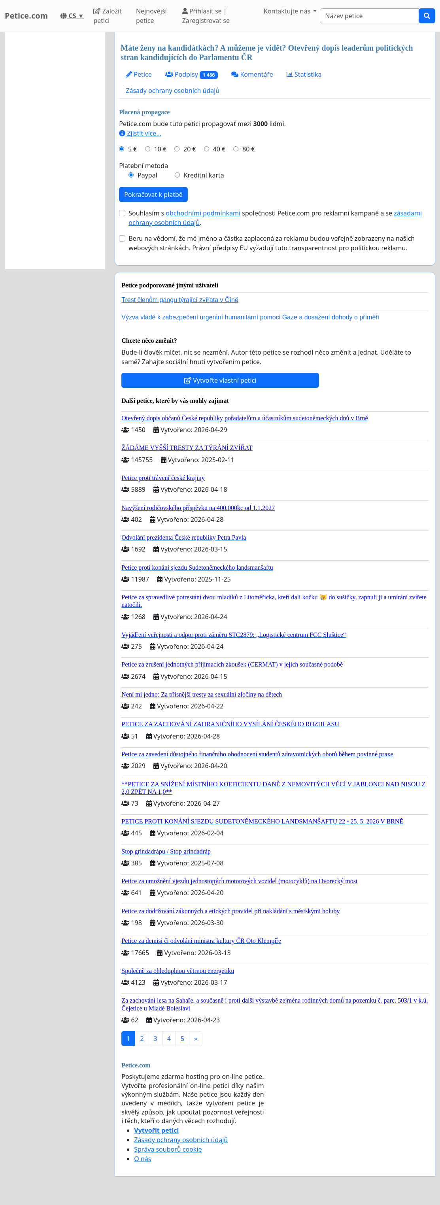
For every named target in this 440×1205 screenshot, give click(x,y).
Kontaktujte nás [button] (288, 11)
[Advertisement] (55, 150)
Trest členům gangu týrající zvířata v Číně (179, 300)
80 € (248, 149)
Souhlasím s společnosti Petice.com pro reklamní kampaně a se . (275, 218)
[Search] (369, 15)
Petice (138, 74)
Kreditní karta (204, 175)
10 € (160, 149)
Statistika (304, 74)
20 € (189, 149)
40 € (219, 149)
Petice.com (26, 15)
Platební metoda (143, 165)
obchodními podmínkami (203, 213)
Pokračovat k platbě (153, 194)
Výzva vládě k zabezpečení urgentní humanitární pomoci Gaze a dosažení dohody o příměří (250, 317)
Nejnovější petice (151, 16)
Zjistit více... (140, 133)
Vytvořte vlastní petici (220, 380)
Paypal (147, 175)
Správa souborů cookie (168, 1149)
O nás (142, 1158)
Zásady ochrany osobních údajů (172, 90)
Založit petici (107, 16)
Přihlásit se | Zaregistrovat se (206, 16)
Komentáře (252, 74)
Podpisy (191, 74)
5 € (132, 149)
